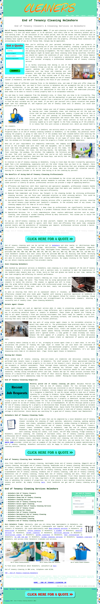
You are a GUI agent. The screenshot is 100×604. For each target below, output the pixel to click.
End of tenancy (11, 245)
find (11, 463)
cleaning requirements (28, 440)
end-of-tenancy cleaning (18, 180)
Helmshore (56, 245)
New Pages (12, 589)
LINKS (72, 15)
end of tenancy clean (22, 300)
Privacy (94, 589)
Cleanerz (7, 600)
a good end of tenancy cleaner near (67, 411)
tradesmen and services (47, 539)
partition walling (61, 533)
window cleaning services (52, 537)
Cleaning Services (36, 589)
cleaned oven (20, 294)
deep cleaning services (58, 528)
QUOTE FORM (9, 442)
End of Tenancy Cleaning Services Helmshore (31, 489)
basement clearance (84, 537)
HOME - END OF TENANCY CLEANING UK (50, 582)
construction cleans (13, 535)
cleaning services (12, 446)
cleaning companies (23, 369)
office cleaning (34, 530)
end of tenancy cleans (21, 438)
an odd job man (21, 537)
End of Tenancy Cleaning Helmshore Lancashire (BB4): (26, 30)
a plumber (58, 530)
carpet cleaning (33, 533)
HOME (67, 15)
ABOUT (77, 15)
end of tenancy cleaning (54, 256)
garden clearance (43, 535)
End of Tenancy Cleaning (22, 589)
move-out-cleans (47, 359)
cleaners (22, 254)
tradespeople (47, 526)
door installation (71, 535)
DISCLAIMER (91, 15)
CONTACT (83, 15)
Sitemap (6, 589)
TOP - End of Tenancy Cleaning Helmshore (21, 573)
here (43, 482)
